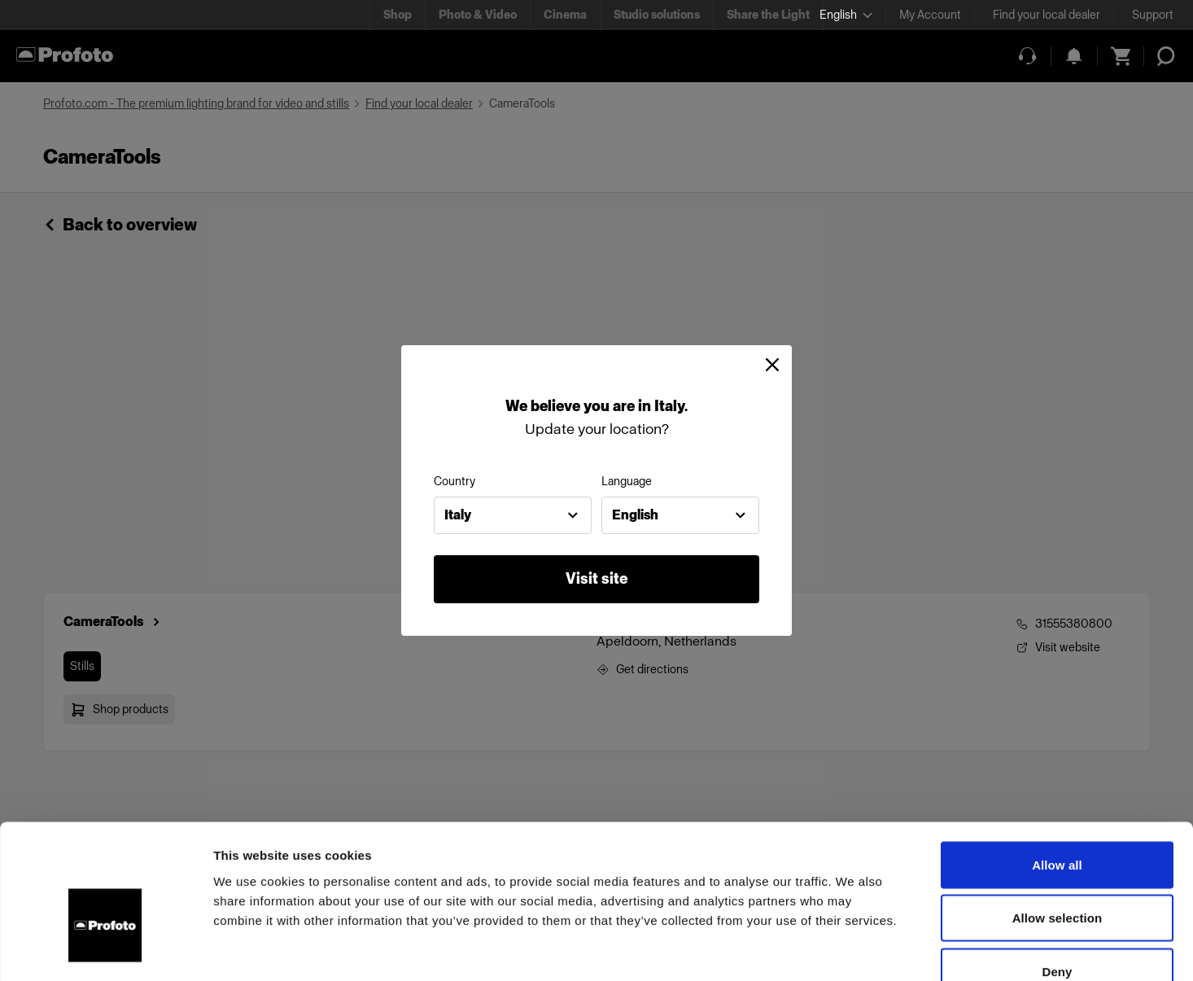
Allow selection (1057, 821)
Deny (1057, 874)
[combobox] (513, 515)
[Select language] (845, 15)
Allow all (1057, 767)
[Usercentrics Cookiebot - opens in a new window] (105, 949)
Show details (854, 949)
